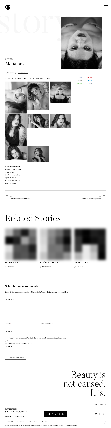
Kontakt (10, 422)
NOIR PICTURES (11, 425)
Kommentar (10, 299)
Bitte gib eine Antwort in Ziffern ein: (18, 343)
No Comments (23, 73)
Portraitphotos (12, 263)
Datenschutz (32, 422)
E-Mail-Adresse (47, 323)
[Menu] (106, 7)
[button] (81, 77)
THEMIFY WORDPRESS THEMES (68, 425)
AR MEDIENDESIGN (53, 425)
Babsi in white (81, 263)
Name (8, 323)
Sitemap (44, 422)
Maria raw (14, 64)
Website (9, 331)
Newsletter (55, 413)
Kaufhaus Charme (49, 263)
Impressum (21, 422)
